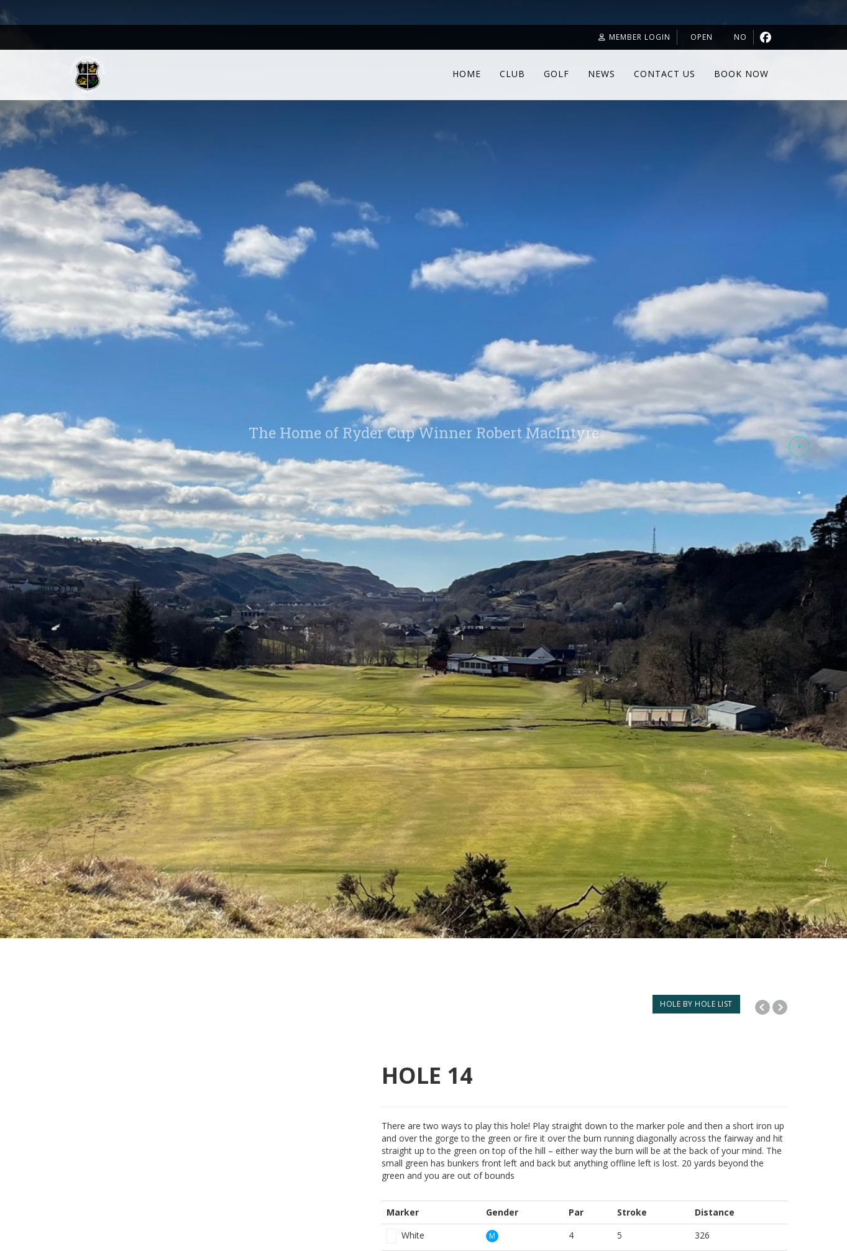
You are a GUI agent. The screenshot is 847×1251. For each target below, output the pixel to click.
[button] (799, 447)
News (601, 74)
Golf (556, 74)
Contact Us (664, 74)
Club (512, 74)
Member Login (609, 37)
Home (466, 74)
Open (686, 37)
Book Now (741, 74)
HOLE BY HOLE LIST (696, 1004)
